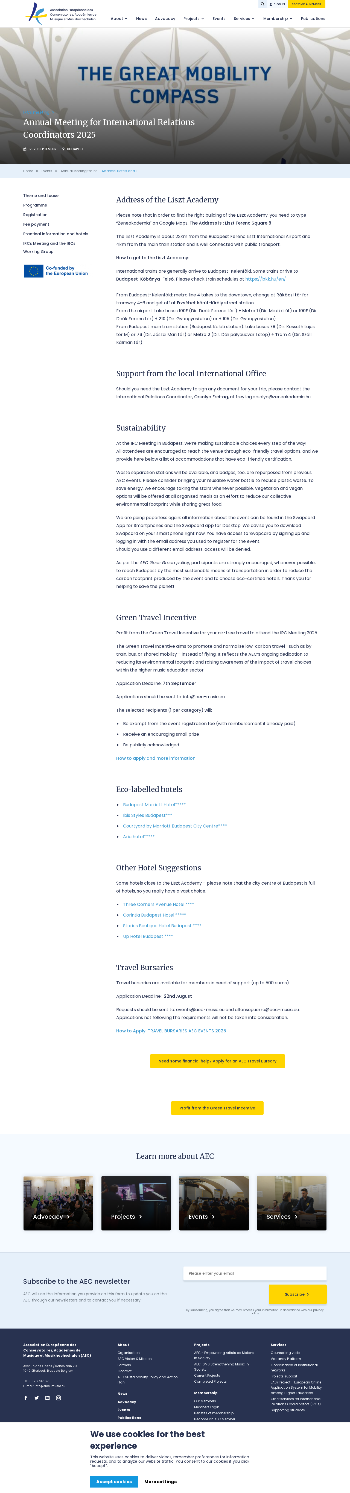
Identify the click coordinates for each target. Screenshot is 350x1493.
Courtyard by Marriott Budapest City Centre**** (175, 826)
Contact (125, 1371)
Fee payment (36, 224)
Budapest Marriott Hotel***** (154, 805)
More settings (160, 1482)
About (117, 18)
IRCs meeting (37, 112)
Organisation (129, 1352)
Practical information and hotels (55, 234)
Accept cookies (114, 1482)
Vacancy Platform (286, 1358)
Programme (35, 205)
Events (219, 18)
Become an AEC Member (214, 1419)
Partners (124, 1365)
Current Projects (207, 1375)
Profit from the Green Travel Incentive (217, 1108)
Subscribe (295, 1294)
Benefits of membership (214, 1413)
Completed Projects (210, 1381)
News (141, 18)
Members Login (206, 1407)
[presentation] (224, 1295)
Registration (35, 214)
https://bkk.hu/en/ (265, 279)
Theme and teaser (41, 195)
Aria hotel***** (139, 837)
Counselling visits (285, 1352)
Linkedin (49, 1398)
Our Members (205, 1401)
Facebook (27, 1398)
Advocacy (165, 18)
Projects (192, 18)
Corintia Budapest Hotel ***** (154, 915)
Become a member (306, 4)
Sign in (279, 4)
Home (28, 171)
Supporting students (288, 1410)
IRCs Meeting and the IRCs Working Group (49, 247)
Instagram (60, 1398)
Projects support (284, 1376)
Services (242, 18)
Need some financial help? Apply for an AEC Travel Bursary (217, 1061)
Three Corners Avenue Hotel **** (158, 904)
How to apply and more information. (156, 758)
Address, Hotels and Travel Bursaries (132, 171)
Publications (313, 18)
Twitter (38, 1398)
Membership (276, 18)
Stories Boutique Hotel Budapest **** (162, 926)
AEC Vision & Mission (135, 1358)
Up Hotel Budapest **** (148, 936)
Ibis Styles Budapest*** (147, 815)
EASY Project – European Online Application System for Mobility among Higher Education (296, 1387)
